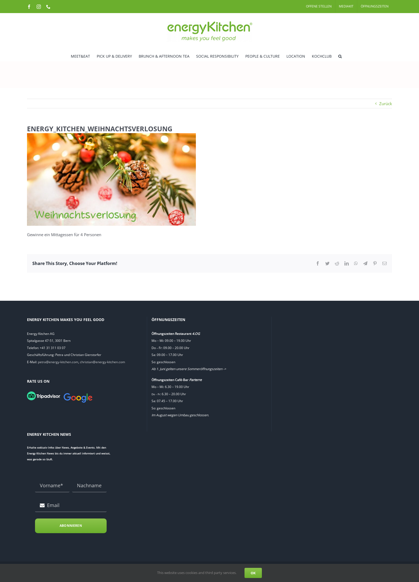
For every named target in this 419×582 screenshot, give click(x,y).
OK (253, 573)
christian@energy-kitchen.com (102, 362)
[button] (340, 55)
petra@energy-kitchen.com (58, 362)
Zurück (385, 103)
